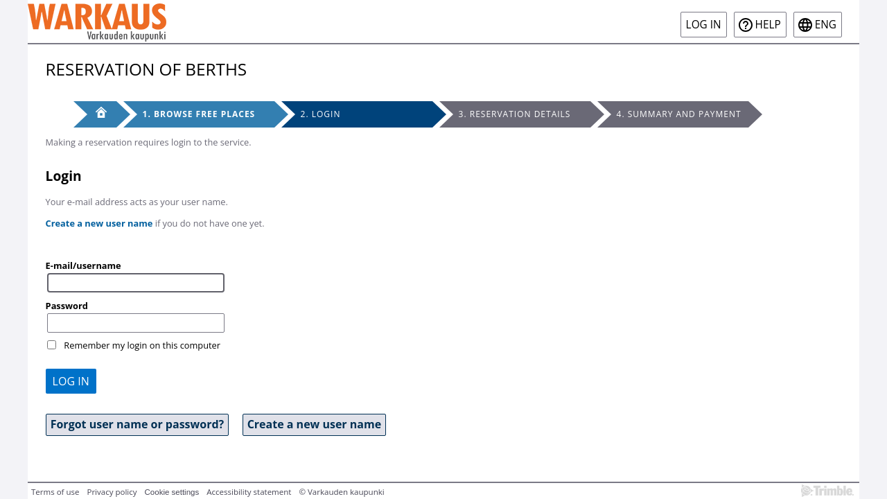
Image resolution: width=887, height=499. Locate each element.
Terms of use (55, 492)
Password (67, 305)
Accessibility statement (249, 492)
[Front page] (94, 114)
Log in (703, 24)
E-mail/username (83, 265)
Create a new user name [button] (314, 424)
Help (768, 24)
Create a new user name (99, 223)
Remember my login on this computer (142, 345)
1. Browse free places (199, 114)
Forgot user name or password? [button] (138, 424)
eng (825, 24)
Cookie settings (172, 492)
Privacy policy (112, 492)
